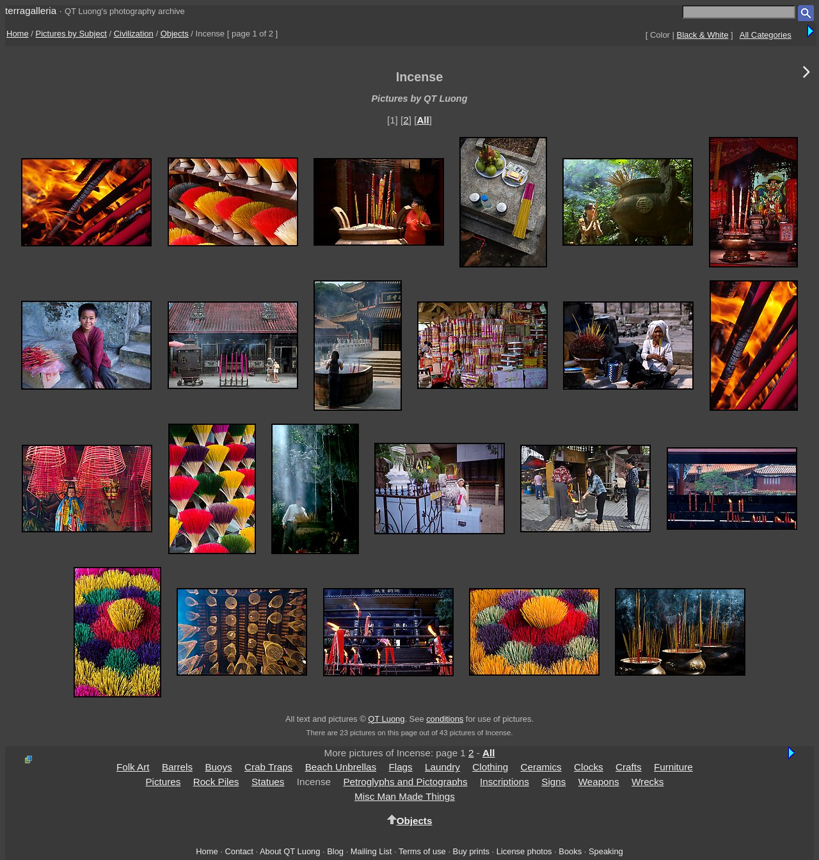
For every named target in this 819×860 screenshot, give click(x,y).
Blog (335, 851)
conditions (444, 719)
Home (17, 33)
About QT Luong (290, 851)
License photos (524, 851)
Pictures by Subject (71, 33)
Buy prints (471, 851)
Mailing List (371, 851)
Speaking (606, 851)
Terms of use (422, 851)
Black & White (703, 35)
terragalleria (30, 10)
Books (570, 851)
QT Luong (386, 719)
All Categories (765, 35)
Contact (239, 851)
